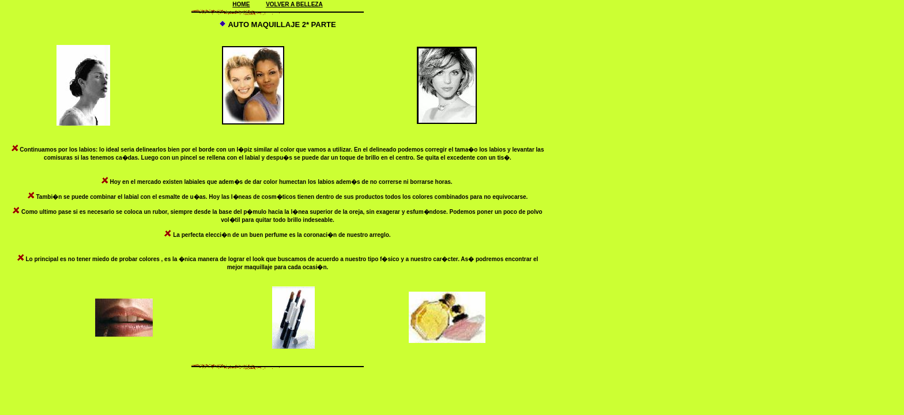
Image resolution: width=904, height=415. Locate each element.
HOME (241, 4)
